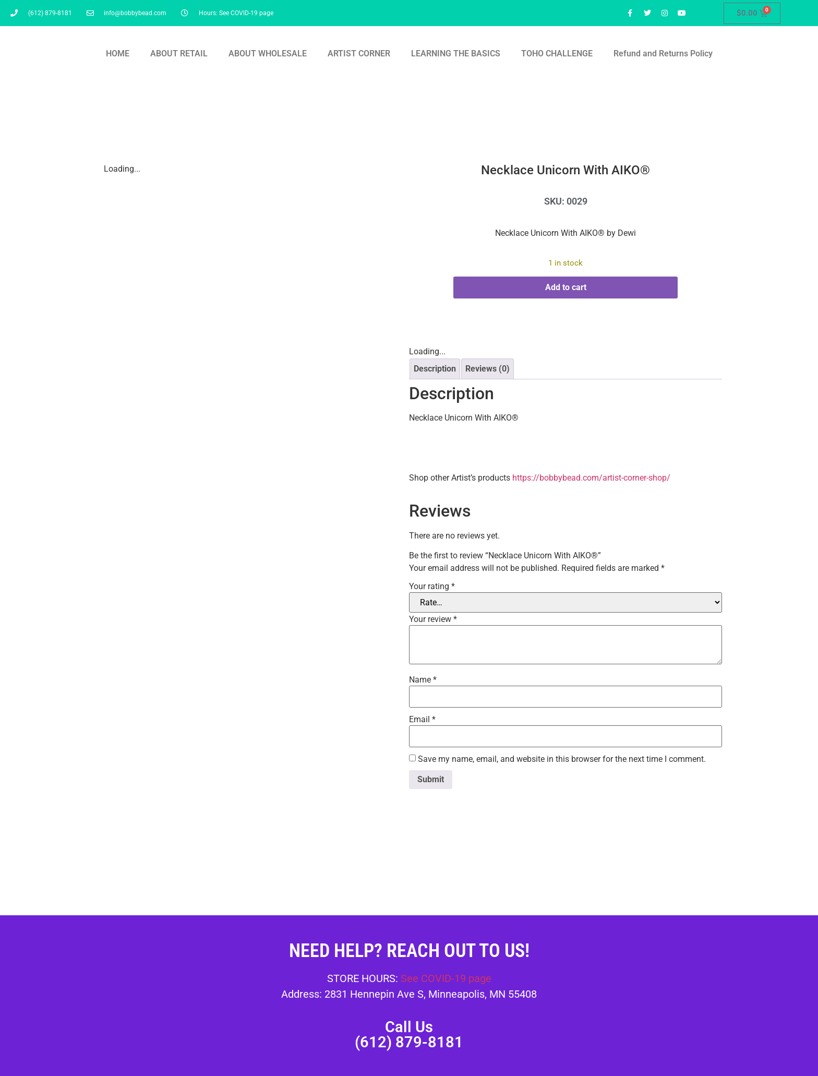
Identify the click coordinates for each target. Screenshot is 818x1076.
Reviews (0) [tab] (487, 369)
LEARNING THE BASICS (455, 53)
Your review (433, 619)
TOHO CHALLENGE (557, 53)
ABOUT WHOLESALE (267, 53)
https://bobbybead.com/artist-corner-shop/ (591, 478)
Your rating (432, 586)
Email (422, 719)
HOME (117, 53)
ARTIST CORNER (359, 53)
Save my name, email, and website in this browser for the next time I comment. (562, 759)
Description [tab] (435, 369)
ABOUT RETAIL (179, 53)
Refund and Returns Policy (663, 53)
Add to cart (565, 287)
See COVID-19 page (446, 978)
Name (423, 680)
